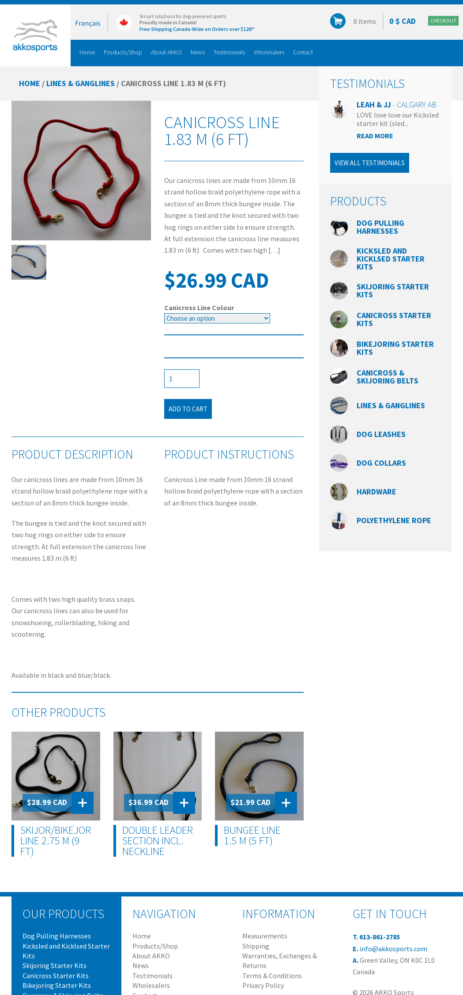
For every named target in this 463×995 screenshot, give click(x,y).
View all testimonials (370, 163)
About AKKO (166, 52)
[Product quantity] (182, 378)
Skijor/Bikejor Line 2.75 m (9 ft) (55, 841)
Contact (303, 52)
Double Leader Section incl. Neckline (157, 841)
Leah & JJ (397, 104)
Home (87, 52)
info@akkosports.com (393, 948)
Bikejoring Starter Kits (395, 348)
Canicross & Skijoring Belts (387, 377)
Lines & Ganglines (80, 83)
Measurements (264, 935)
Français (88, 23)
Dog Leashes (381, 434)
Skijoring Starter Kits (393, 290)
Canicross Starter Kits (394, 319)
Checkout (443, 20)
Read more (375, 135)
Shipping (255, 946)
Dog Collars (381, 463)
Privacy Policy (263, 985)
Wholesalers (269, 52)
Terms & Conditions (272, 975)
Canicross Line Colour (199, 307)
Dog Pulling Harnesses (380, 227)
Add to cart (188, 409)
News (198, 52)
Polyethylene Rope (394, 520)
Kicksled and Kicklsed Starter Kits (391, 259)
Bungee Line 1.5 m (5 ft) (252, 835)
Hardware (376, 491)
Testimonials (229, 52)
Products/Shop (123, 52)
